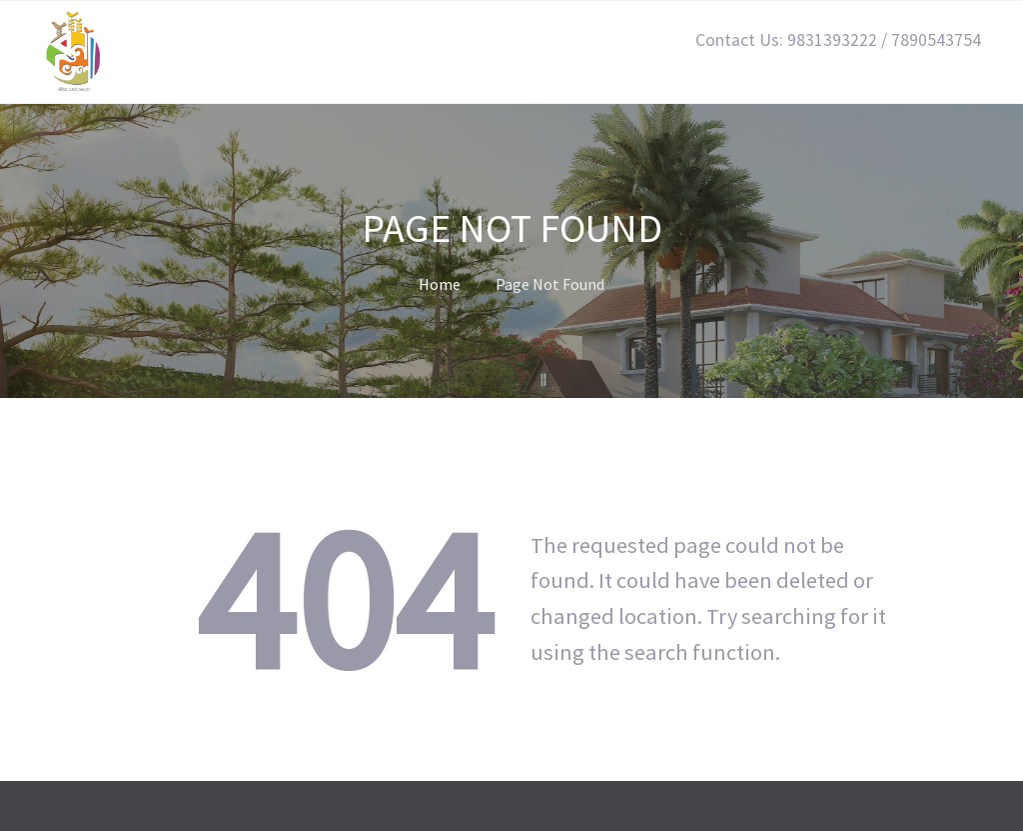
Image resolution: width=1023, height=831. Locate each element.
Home (440, 284)
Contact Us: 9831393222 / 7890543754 (838, 40)
